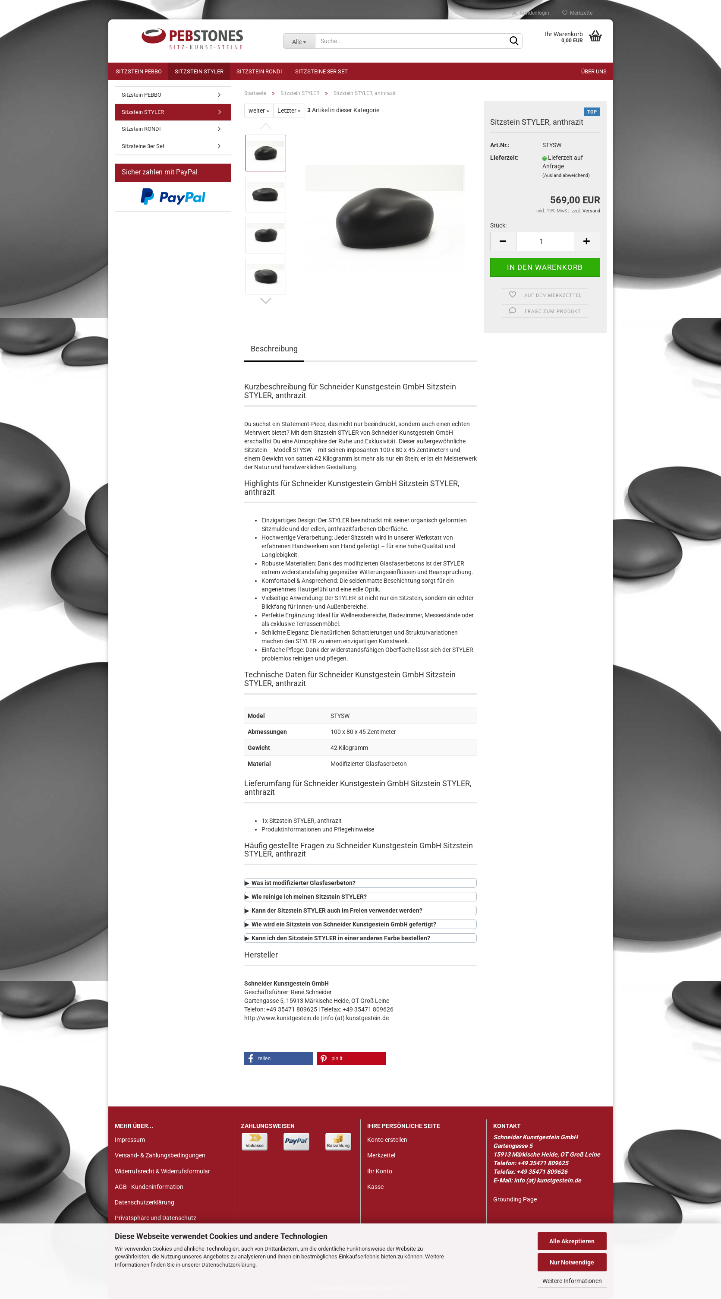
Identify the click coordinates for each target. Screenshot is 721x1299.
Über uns (594, 71)
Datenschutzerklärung (228, 1264)
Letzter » (289, 110)
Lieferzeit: (504, 157)
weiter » (259, 110)
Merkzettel (578, 13)
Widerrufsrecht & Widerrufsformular (162, 1171)
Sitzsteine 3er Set (321, 71)
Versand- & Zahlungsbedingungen (160, 1155)
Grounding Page (515, 1199)
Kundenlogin (530, 13)
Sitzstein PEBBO (139, 71)
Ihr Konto (379, 1171)
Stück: (498, 225)
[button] (278, 1058)
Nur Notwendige (572, 1262)
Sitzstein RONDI (259, 71)
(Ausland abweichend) (566, 175)
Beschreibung (274, 348)
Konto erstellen (387, 1139)
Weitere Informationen (572, 1280)
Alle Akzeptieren (572, 1241)
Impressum (130, 1139)
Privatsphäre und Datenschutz (155, 1217)
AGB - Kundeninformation (149, 1186)
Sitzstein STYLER (199, 71)
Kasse (375, 1186)
